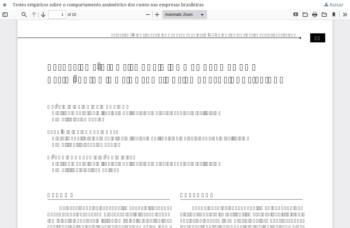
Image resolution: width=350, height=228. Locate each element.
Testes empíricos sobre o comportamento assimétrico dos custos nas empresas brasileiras (108, 5)
